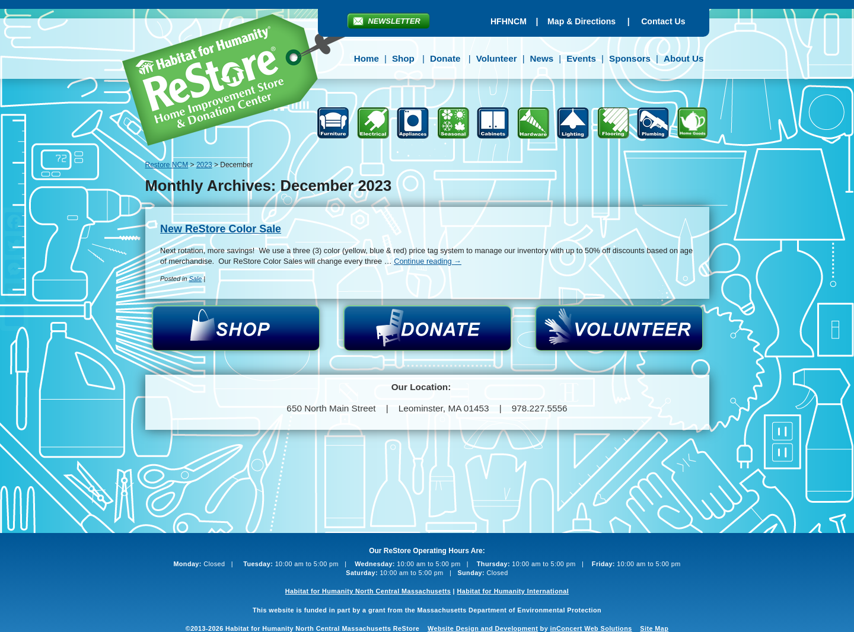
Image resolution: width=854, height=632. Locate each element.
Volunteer (496, 58)
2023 (204, 165)
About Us (684, 58)
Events (581, 58)
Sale (195, 278)
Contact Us (663, 21)
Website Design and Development (483, 628)
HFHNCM (508, 21)
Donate (445, 58)
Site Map (654, 628)
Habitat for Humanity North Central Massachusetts (368, 591)
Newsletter (394, 21)
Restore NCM (242, 81)
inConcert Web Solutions (591, 628)
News (542, 58)
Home (366, 58)
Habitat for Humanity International (513, 591)
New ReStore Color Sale (220, 229)
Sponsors (630, 58)
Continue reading (427, 261)
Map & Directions (581, 21)
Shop (403, 58)
